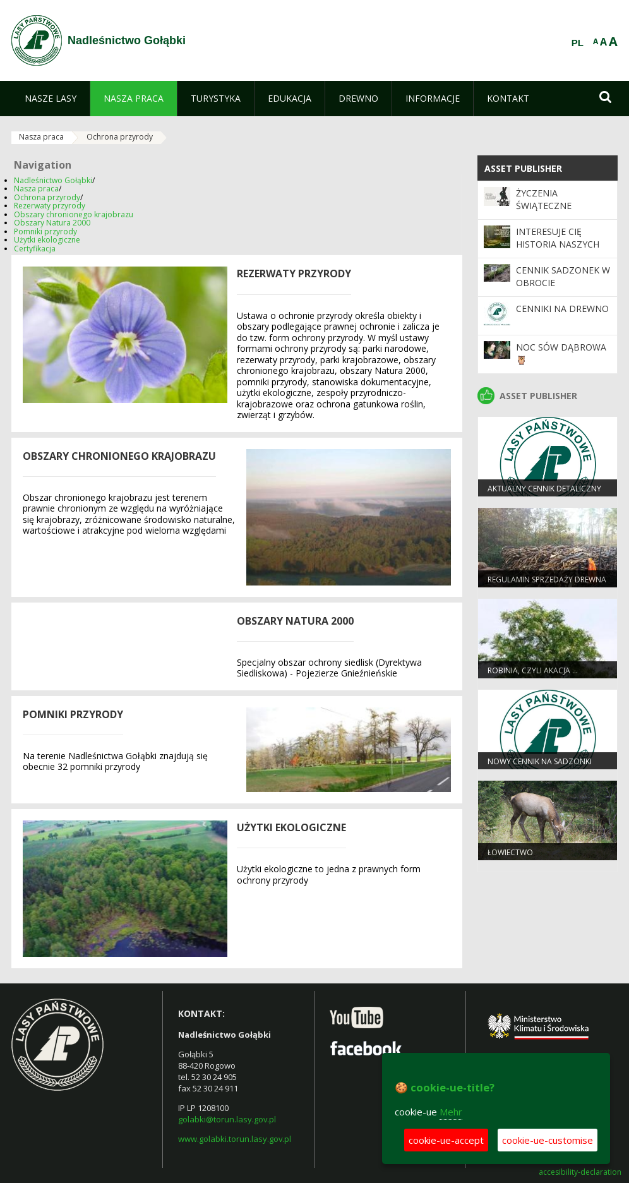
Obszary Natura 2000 (52, 222)
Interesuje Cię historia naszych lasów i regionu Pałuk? (557, 250)
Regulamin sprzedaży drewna (547, 579)
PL (578, 43)
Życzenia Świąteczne (544, 199)
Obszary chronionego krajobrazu (73, 214)
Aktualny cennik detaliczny (544, 488)
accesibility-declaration (580, 1172)
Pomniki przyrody (45, 231)
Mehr (451, 1111)
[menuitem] (50, 98)
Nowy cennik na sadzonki (540, 761)
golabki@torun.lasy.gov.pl (227, 1119)
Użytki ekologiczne (47, 239)
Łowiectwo (510, 852)
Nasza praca (41, 136)
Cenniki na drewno (562, 309)
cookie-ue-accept (446, 1140)
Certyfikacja (35, 248)
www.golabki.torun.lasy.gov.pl (234, 1138)
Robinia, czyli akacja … (533, 670)
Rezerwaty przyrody (49, 205)
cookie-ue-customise (547, 1140)
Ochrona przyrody (120, 136)
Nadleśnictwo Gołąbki (53, 180)
